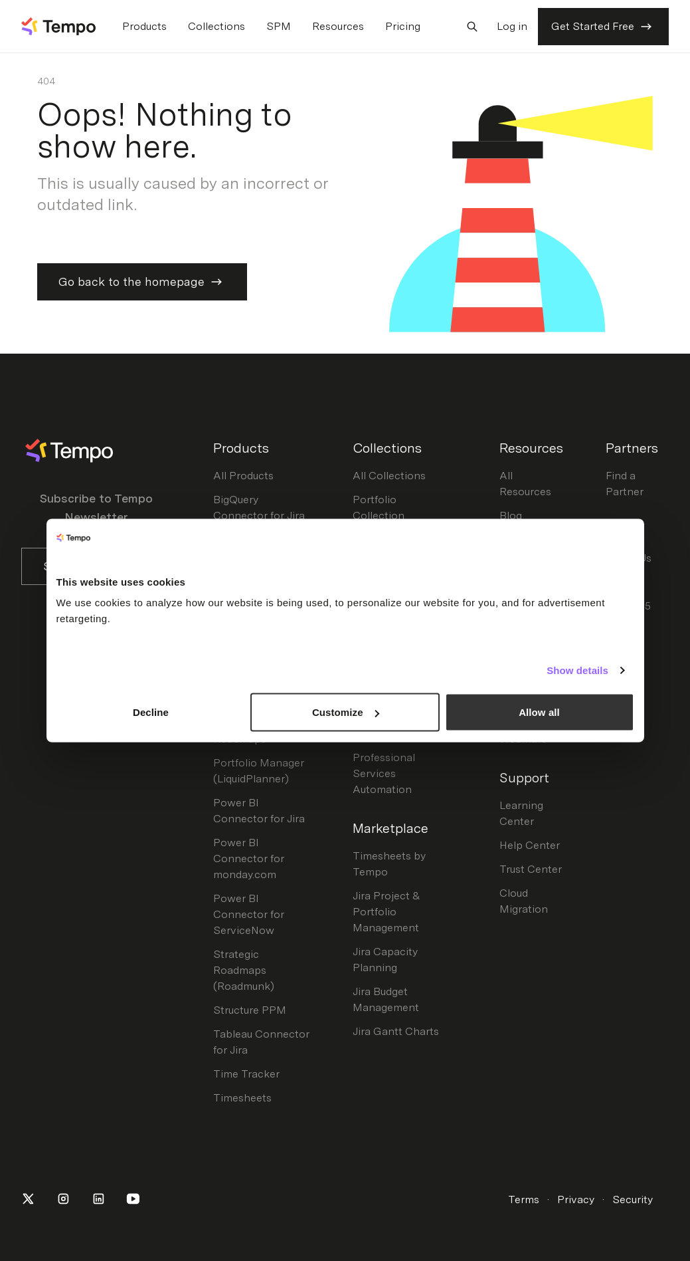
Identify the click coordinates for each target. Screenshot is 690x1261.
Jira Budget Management (386, 999)
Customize (345, 712)
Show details (577, 669)
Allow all (539, 712)
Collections (216, 26)
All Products (243, 475)
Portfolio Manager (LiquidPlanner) (258, 770)
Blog (510, 515)
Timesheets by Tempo (389, 864)
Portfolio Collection (378, 507)
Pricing (402, 26)
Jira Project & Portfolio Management (386, 911)
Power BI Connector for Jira (259, 810)
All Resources (525, 483)
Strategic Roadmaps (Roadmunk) (243, 970)
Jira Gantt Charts (396, 1031)
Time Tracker (246, 1074)
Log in (512, 26)
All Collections (389, 475)
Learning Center (521, 813)
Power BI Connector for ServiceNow (248, 914)
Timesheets (242, 1097)
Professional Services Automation (384, 773)
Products (144, 26)
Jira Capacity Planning (385, 959)
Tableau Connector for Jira (261, 1042)
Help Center (529, 845)
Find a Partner (625, 483)
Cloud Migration (523, 901)
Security (632, 1199)
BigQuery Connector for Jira (259, 507)
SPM (278, 26)
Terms (523, 1199)
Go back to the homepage (142, 282)
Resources (338, 26)
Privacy (575, 1199)
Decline (151, 712)
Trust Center (530, 869)
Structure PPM (249, 1010)
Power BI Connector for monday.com (248, 858)
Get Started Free (603, 27)
